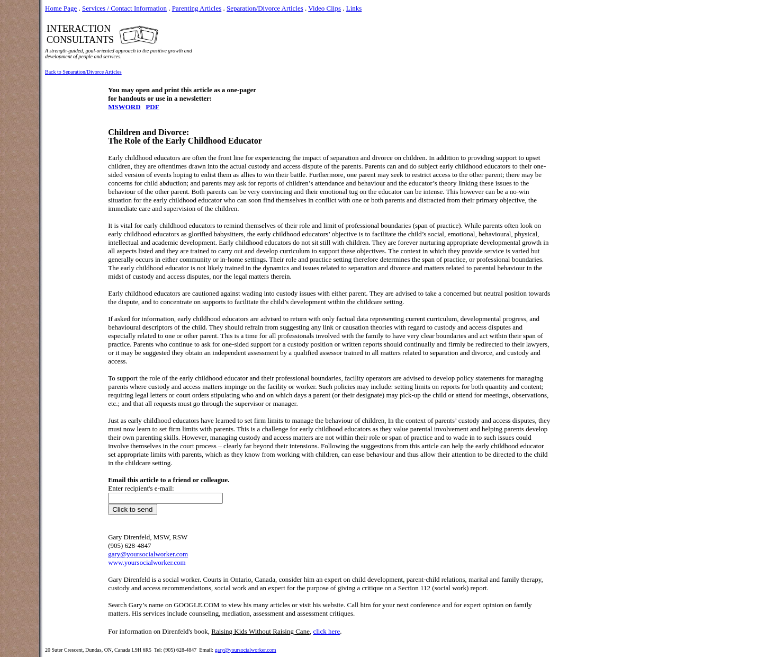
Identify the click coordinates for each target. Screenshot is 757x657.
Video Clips (324, 8)
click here (326, 631)
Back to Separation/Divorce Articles (83, 72)
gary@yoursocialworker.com (245, 650)
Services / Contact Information (124, 8)
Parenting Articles (197, 8)
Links (354, 8)
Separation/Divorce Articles (265, 8)
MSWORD (124, 107)
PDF (152, 107)
